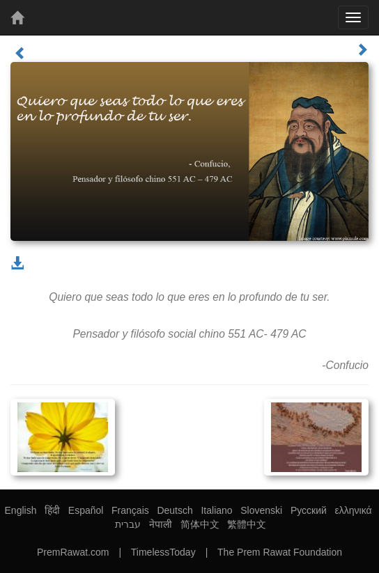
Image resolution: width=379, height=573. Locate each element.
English (21, 510)
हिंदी (52, 510)
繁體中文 (246, 524)
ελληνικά (353, 510)
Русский (309, 510)
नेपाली (160, 524)
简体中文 (199, 524)
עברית (128, 524)
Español (86, 510)
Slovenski (261, 510)
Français (130, 510)
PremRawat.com (73, 552)
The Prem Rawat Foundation (279, 552)
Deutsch (174, 510)
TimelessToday (163, 552)
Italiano (216, 510)
